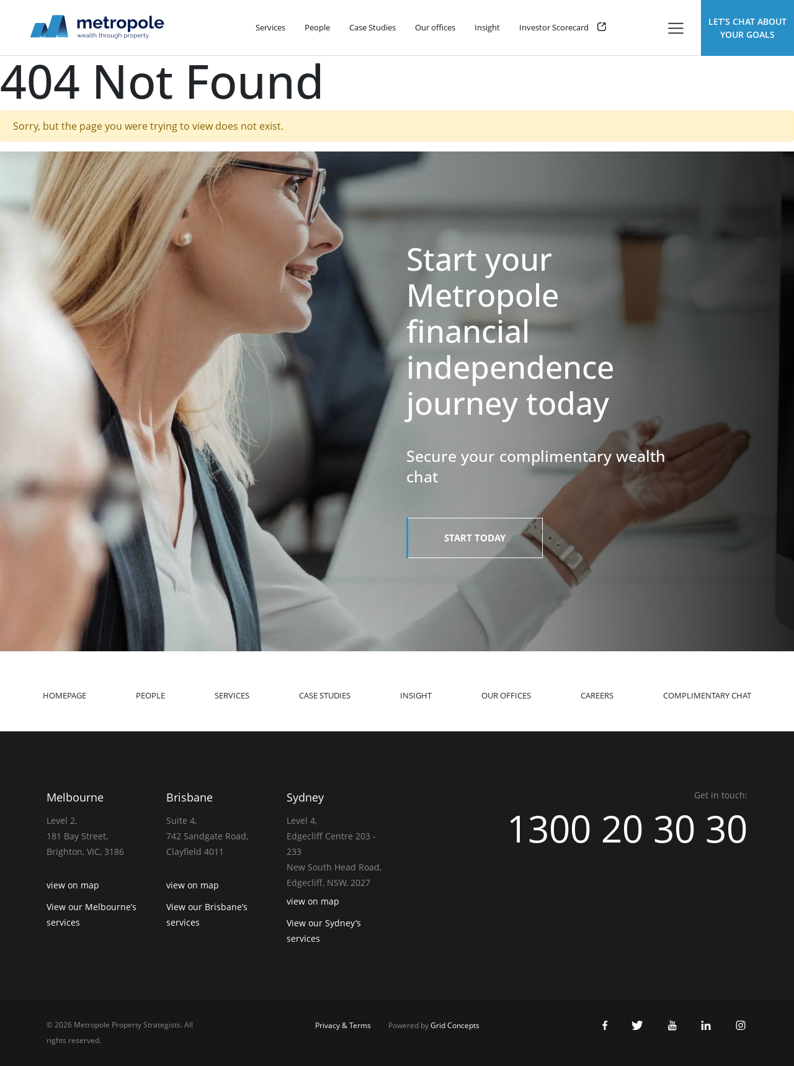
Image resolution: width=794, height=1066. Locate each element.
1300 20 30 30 (627, 828)
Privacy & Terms (343, 1025)
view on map (73, 885)
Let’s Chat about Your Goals (747, 28)
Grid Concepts (455, 1025)
